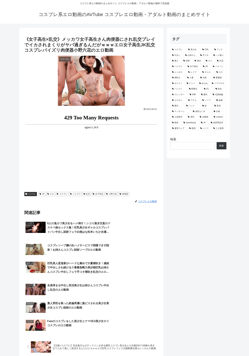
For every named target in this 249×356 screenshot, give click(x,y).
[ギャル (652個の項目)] (207, 72)
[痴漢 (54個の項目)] (193, 128)
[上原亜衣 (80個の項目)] (178, 117)
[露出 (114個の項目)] (177, 105)
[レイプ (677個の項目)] (193, 72)
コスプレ (30, 194)
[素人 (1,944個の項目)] (176, 60)
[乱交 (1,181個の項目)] (220, 60)
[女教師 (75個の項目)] (204, 117)
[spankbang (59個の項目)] (190, 122)
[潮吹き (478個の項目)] (178, 77)
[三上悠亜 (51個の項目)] (219, 128)
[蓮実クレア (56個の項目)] (179, 128)
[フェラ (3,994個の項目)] (219, 49)
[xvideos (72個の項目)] (219, 117)
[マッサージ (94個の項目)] (181, 111)
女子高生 (98, 194)
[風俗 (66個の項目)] (176, 122)
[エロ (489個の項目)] (220, 72)
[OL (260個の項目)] (207, 88)
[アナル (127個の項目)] (193, 100)
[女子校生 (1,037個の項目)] (193, 66)
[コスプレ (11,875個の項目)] (178, 49)
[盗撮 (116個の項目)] (220, 100)
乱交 (87, 194)
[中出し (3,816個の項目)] (177, 55)
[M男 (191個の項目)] (193, 94)
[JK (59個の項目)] (204, 122)
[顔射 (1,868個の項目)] (187, 60)
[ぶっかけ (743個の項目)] (178, 72)
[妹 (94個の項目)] (206, 105)
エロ (50, 194)
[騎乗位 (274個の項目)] (194, 88)
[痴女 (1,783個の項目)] (198, 60)
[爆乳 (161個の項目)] (205, 94)
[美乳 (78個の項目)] (192, 117)
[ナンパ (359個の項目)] (191, 83)
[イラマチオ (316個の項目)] (218, 83)
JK (42, 194)
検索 (173, 139)
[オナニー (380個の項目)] (177, 83)
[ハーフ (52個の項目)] (205, 128)
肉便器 (124, 194)
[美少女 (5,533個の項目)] (193, 49)
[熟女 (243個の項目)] (220, 88)
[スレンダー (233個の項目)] (179, 94)
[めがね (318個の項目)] (204, 83)
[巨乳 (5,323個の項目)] (206, 49)
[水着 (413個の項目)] (205, 77)
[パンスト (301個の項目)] (179, 88)
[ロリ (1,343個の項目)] (209, 60)
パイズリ (75, 194)
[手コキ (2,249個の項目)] (205, 55)
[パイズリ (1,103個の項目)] (178, 66)
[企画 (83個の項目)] (219, 111)
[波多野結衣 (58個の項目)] (217, 122)
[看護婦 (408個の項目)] (219, 77)
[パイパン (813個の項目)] (218, 66)
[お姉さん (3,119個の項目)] (191, 55)
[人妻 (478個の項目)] (192, 77)
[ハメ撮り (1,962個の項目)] (219, 55)
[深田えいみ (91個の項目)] (201, 111)
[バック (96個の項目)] (192, 105)
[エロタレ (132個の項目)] (178, 100)
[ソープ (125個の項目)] (207, 100)
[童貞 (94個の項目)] (219, 105)
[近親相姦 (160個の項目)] (218, 94)
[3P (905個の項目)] (206, 66)
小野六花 (111, 194)
